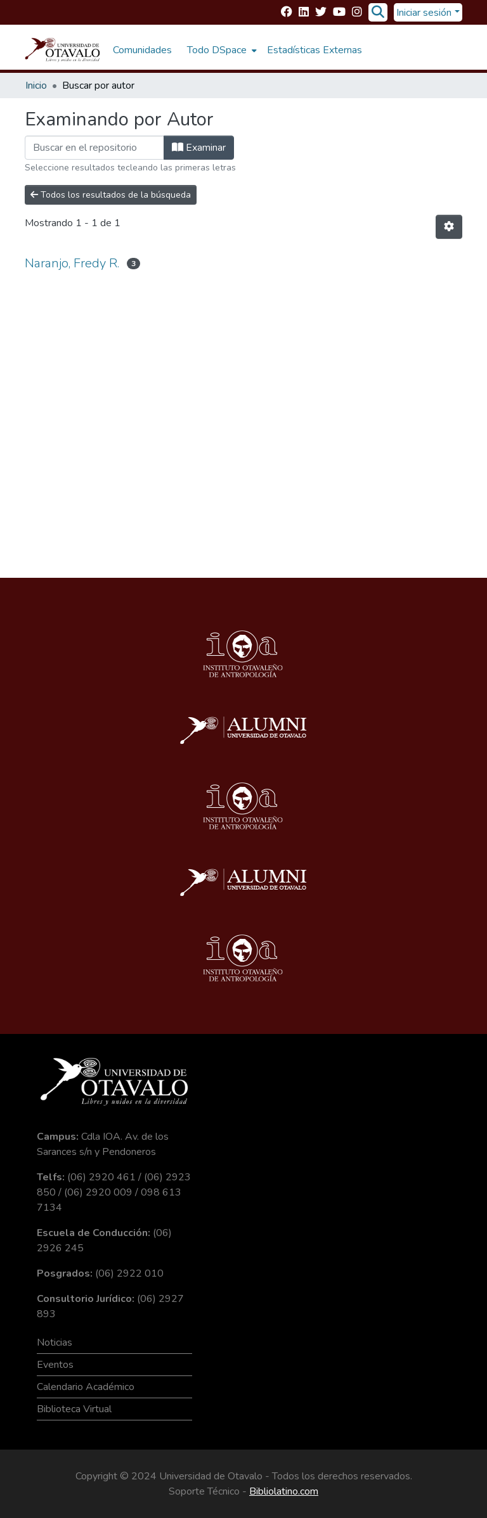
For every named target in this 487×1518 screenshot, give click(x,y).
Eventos (55, 1365)
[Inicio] (62, 50)
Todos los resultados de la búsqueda (110, 195)
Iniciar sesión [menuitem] (423, 13)
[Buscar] (378, 12)
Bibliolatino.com (283, 1491)
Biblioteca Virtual (74, 1409)
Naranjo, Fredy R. (72, 263)
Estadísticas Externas (314, 50)
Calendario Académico (85, 1387)
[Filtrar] (94, 148)
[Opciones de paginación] (449, 227)
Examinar (199, 148)
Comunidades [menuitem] (142, 50)
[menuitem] (221, 50)
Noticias (54, 1342)
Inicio (36, 85)
